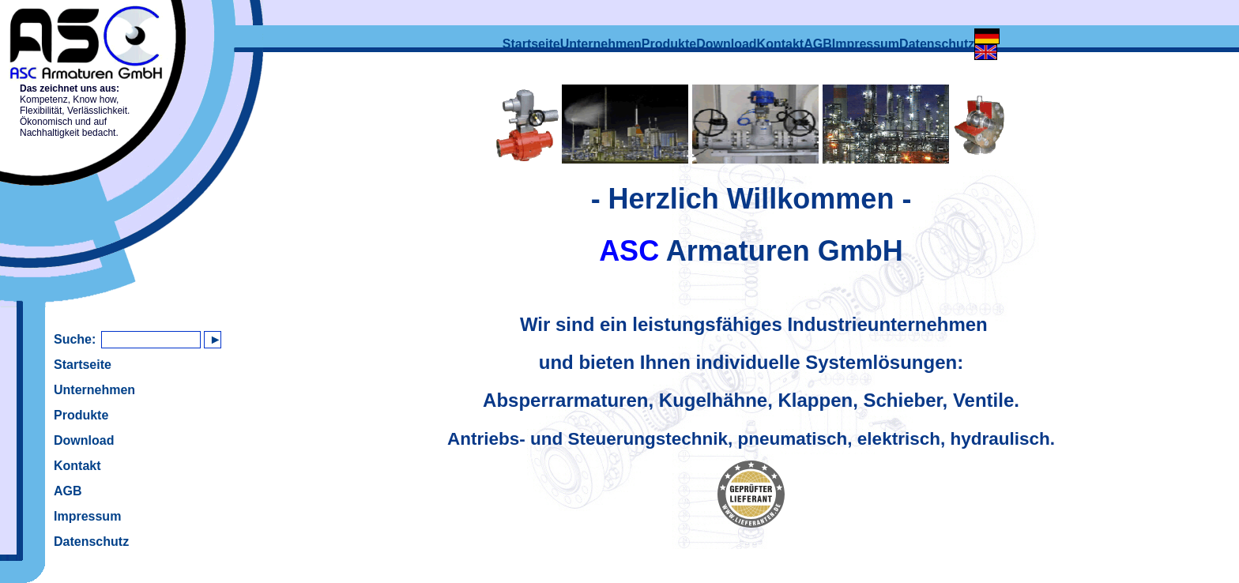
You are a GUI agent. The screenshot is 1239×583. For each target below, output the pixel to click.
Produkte (81, 415)
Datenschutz (91, 541)
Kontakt (77, 465)
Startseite (82, 364)
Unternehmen (94, 390)
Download (84, 440)
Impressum (87, 516)
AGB (68, 491)
